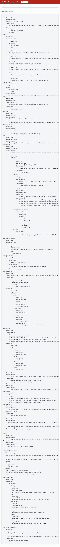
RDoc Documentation (12, 2)
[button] (2, 2)
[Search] (24, 2)
